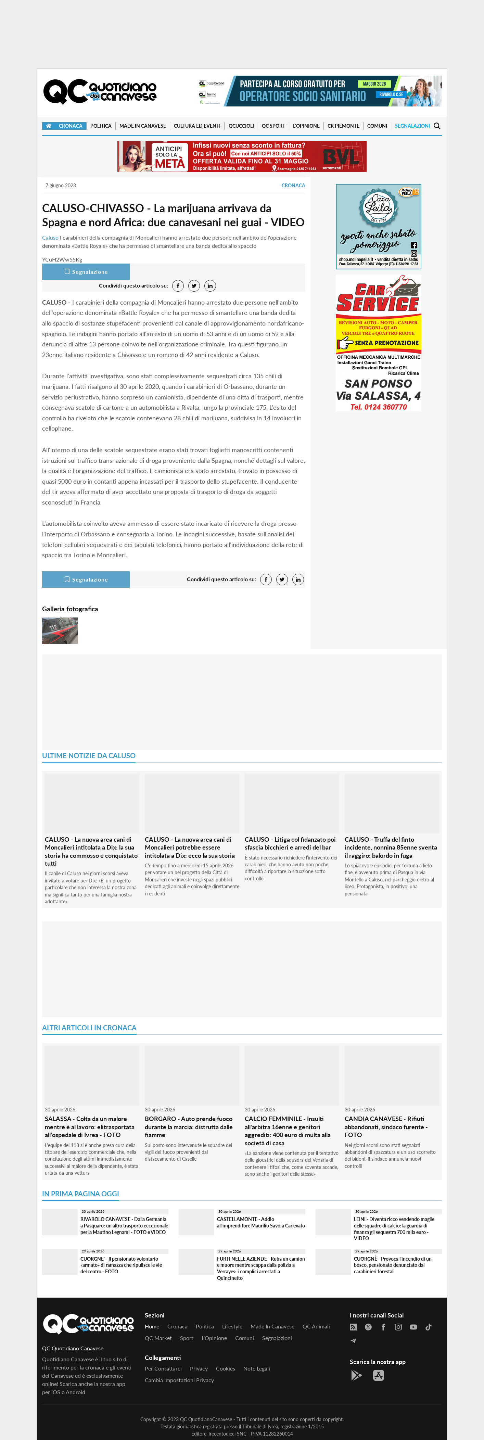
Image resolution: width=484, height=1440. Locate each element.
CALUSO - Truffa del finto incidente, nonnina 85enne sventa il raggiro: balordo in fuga (391, 847)
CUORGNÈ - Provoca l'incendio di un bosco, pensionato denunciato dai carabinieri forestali (393, 1265)
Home (152, 1326)
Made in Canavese (142, 126)
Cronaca (70, 126)
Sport (186, 1338)
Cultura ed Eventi (197, 126)
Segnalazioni (412, 126)
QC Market (158, 1338)
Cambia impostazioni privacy (179, 1380)
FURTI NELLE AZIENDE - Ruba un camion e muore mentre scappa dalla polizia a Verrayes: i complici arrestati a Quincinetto (261, 1268)
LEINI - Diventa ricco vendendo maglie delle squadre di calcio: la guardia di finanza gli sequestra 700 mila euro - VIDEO (394, 1228)
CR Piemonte (343, 126)
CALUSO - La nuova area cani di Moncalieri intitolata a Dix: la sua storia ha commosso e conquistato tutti (91, 851)
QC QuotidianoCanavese (206, 1419)
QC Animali (316, 1326)
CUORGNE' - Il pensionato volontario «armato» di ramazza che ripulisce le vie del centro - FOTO (121, 1265)
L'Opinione (306, 126)
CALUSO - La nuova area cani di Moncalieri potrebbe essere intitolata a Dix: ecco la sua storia (190, 847)
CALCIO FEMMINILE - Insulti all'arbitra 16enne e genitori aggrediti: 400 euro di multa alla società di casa (288, 1130)
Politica (101, 126)
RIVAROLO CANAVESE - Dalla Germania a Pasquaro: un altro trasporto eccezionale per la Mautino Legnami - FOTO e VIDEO (124, 1225)
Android (75, 1392)
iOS (55, 1392)
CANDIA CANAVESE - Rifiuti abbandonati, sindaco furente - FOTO (386, 1126)
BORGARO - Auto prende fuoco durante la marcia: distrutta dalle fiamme (189, 1126)
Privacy (199, 1368)
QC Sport (273, 126)
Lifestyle (232, 1326)
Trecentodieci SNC (227, 1434)
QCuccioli (241, 126)
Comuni (377, 126)
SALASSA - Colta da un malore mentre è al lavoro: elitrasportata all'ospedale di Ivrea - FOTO (90, 1126)
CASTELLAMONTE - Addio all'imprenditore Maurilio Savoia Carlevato (261, 1222)
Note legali (256, 1368)
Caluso (50, 237)
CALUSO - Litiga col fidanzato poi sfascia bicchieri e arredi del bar (290, 843)
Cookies (225, 1368)
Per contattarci (163, 1368)
